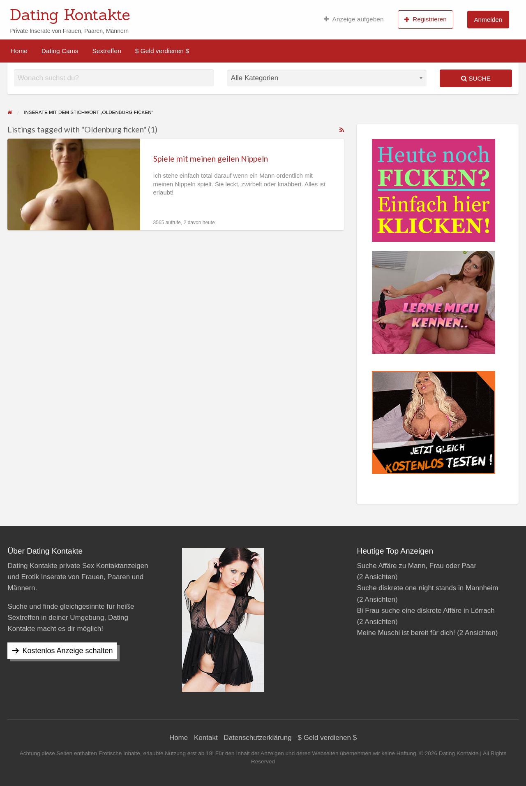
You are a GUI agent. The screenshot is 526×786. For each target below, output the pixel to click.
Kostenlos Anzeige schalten (67, 651)
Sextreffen (106, 50)
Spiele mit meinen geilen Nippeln (210, 158)
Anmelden (488, 19)
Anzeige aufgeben (353, 19)
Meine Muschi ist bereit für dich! (406, 633)
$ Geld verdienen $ (162, 50)
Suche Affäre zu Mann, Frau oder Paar (416, 566)
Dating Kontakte (70, 14)
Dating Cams (60, 50)
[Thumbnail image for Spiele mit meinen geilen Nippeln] (73, 184)
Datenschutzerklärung (257, 738)
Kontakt (206, 738)
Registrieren (425, 19)
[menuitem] (353, 19)
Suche (476, 78)
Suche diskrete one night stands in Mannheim (427, 588)
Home (19, 50)
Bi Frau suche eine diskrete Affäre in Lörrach (425, 610)
